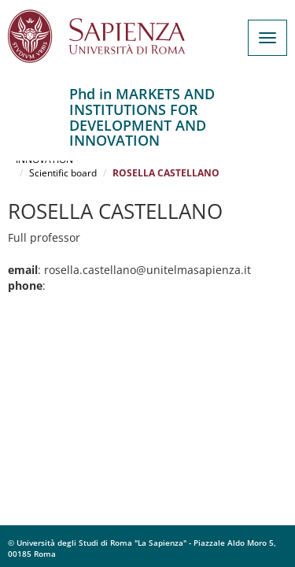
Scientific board (63, 173)
